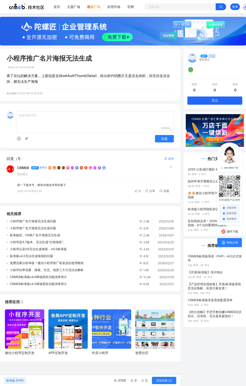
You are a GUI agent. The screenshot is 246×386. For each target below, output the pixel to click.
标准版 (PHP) (15, 380)
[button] (169, 158)
